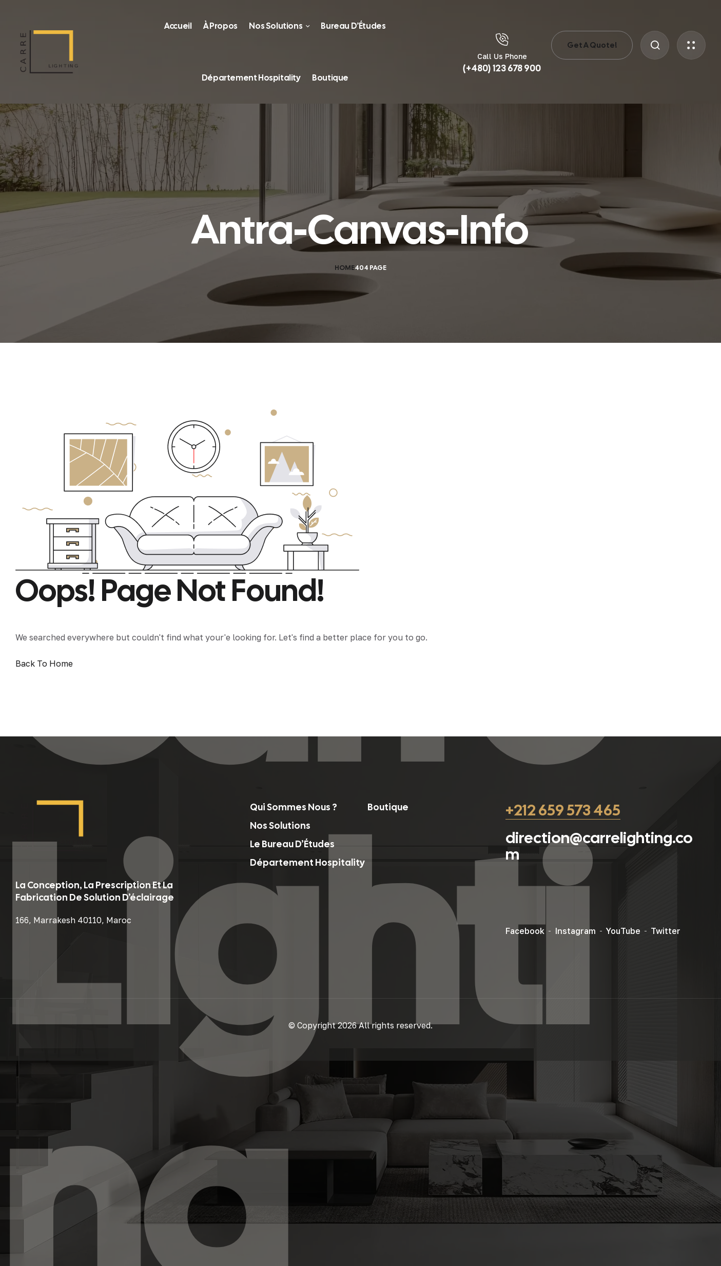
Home (345, 267)
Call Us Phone (502, 56)
